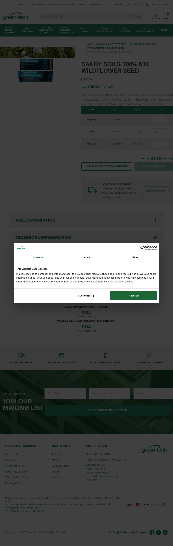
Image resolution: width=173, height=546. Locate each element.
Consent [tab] (38, 257)
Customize (86, 295)
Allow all (134, 295)
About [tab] (135, 257)
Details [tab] (87, 257)
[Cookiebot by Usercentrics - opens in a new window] (143, 247)
